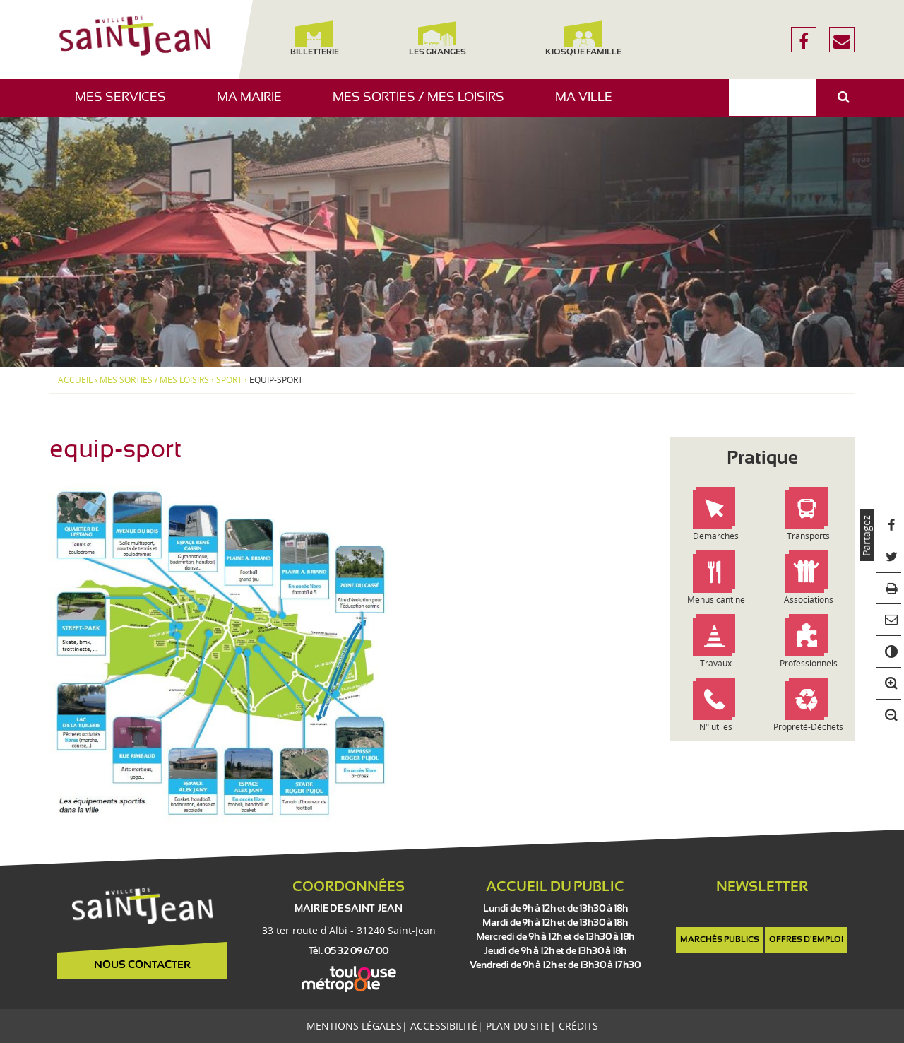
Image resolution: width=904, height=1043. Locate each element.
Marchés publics (719, 940)
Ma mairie (254, 104)
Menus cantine (716, 600)
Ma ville (589, 104)
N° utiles (715, 727)
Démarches (716, 536)
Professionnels (809, 663)
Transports (808, 536)
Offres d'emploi (806, 940)
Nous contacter (142, 965)
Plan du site (518, 1025)
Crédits (578, 1025)
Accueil (75, 380)
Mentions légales (354, 1025)
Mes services (126, 104)
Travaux (716, 663)
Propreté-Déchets (808, 727)
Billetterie (314, 38)
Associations (808, 600)
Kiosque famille (583, 38)
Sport (229, 380)
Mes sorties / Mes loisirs (424, 104)
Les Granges (436, 38)
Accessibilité (443, 1025)
